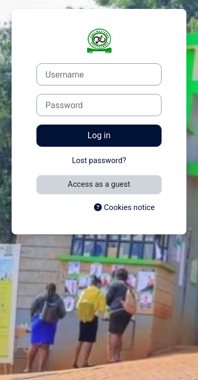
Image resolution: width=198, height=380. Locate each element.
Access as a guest (99, 184)
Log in (99, 135)
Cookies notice (124, 207)
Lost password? (99, 160)
